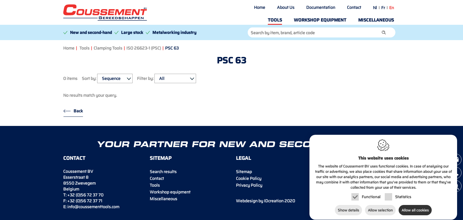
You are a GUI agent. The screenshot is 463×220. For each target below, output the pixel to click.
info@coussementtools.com (93, 206)
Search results (163, 171)
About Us (285, 7)
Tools (275, 20)
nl (375, 7)
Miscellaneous (376, 20)
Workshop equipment (320, 20)
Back (78, 111)
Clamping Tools (108, 48)
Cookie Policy (248, 178)
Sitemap (244, 171)
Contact (354, 7)
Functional (371, 193)
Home (259, 7)
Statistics (403, 193)
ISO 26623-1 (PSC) (143, 48)
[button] (384, 32)
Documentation (320, 7)
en (391, 7)
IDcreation (259, 201)
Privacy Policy (249, 185)
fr (383, 7)
